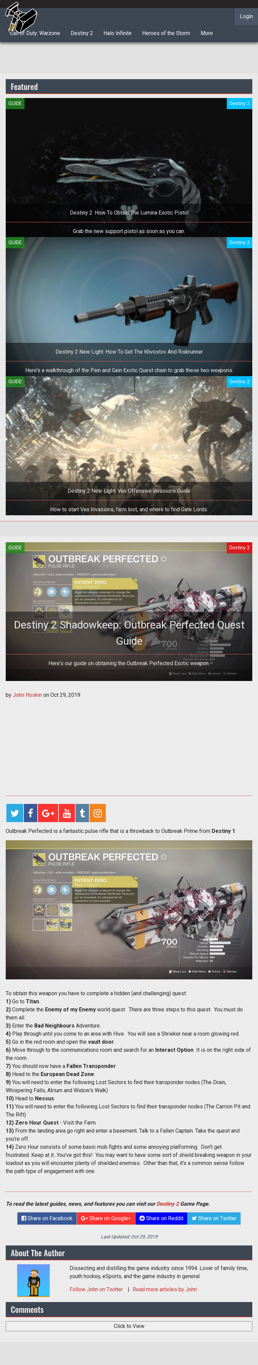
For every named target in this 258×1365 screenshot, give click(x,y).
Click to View (129, 1326)
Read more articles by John (165, 1289)
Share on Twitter (214, 1218)
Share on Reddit (161, 1218)
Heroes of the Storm (166, 33)
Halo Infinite (117, 33)
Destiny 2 (82, 33)
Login (246, 16)
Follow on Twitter (97, 1289)
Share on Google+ (106, 1218)
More (207, 33)
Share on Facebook (47, 1218)
